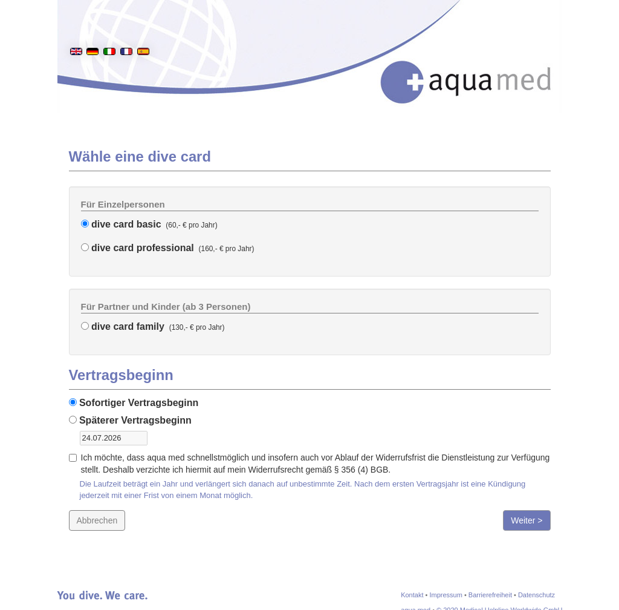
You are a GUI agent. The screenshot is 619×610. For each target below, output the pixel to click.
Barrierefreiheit (490, 595)
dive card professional (137, 248)
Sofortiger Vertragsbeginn (134, 403)
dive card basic (121, 224)
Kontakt (412, 595)
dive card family (122, 326)
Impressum (445, 595)
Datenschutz (536, 595)
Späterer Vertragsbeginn (130, 420)
